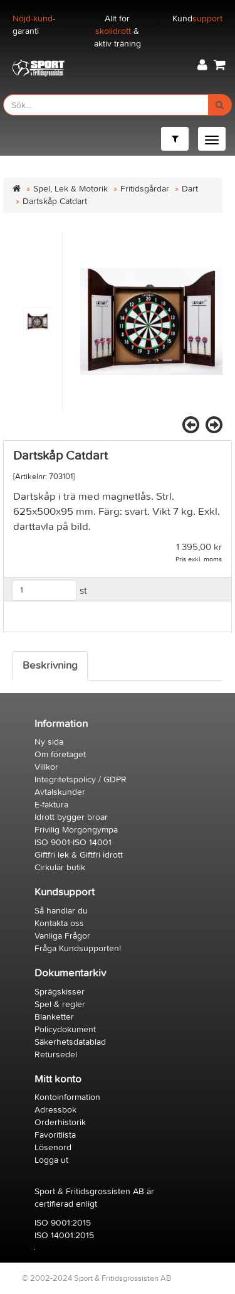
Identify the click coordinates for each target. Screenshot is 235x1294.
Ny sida (48, 741)
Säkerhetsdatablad (70, 1042)
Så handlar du (61, 910)
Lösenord (52, 1147)
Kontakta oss (59, 923)
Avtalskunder (59, 792)
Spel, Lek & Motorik (70, 188)
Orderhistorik (60, 1122)
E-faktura (51, 804)
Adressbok (55, 1109)
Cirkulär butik (59, 867)
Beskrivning (50, 665)
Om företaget (60, 754)
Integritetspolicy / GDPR (80, 779)
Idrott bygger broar (71, 817)
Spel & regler (59, 1004)
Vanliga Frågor (62, 935)
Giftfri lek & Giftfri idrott (78, 854)
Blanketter (54, 1016)
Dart (190, 188)
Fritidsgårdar (144, 188)
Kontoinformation (67, 1097)
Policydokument (65, 1029)
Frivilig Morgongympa (76, 829)
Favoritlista (55, 1135)
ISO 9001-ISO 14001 (73, 842)
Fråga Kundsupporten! (77, 948)
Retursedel (55, 1054)
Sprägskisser (59, 991)
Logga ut (51, 1160)
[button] (202, 65)
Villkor (46, 767)
